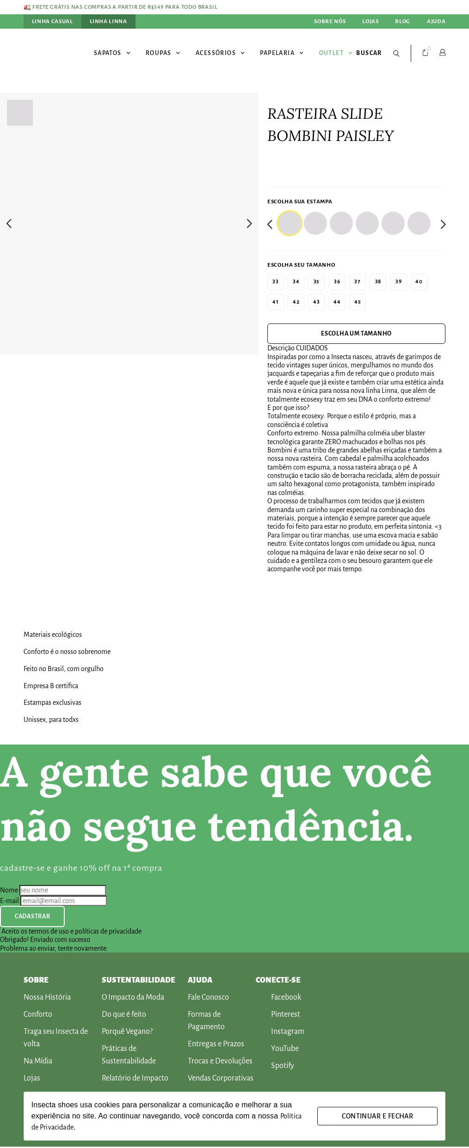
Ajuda (436, 21)
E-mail (9, 902)
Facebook (278, 999)
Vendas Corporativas (220, 1079)
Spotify (275, 1067)
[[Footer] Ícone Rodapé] (370, 981)
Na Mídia (38, 1062)
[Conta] (442, 52)
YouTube (277, 1050)
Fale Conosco (208, 999)
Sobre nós (330, 21)
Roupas (163, 52)
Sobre (36, 982)
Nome (9, 892)
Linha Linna (108, 21)
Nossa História (47, 999)
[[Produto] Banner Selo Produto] (235, 627)
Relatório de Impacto (135, 1079)
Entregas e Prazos (216, 1045)
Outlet (336, 52)
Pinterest (278, 1016)
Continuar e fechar (377, 1116)
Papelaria (282, 52)
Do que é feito (124, 1016)
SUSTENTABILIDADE (138, 982)
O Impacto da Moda (133, 999)
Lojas (370, 21)
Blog (402, 21)
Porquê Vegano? (127, 1033)
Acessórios (220, 52)
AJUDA (200, 982)
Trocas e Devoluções (220, 1062)
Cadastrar (32, 918)
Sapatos (112, 52)
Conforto (38, 1016)
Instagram (280, 1033)
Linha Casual (52, 21)
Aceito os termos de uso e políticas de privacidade (71, 932)
